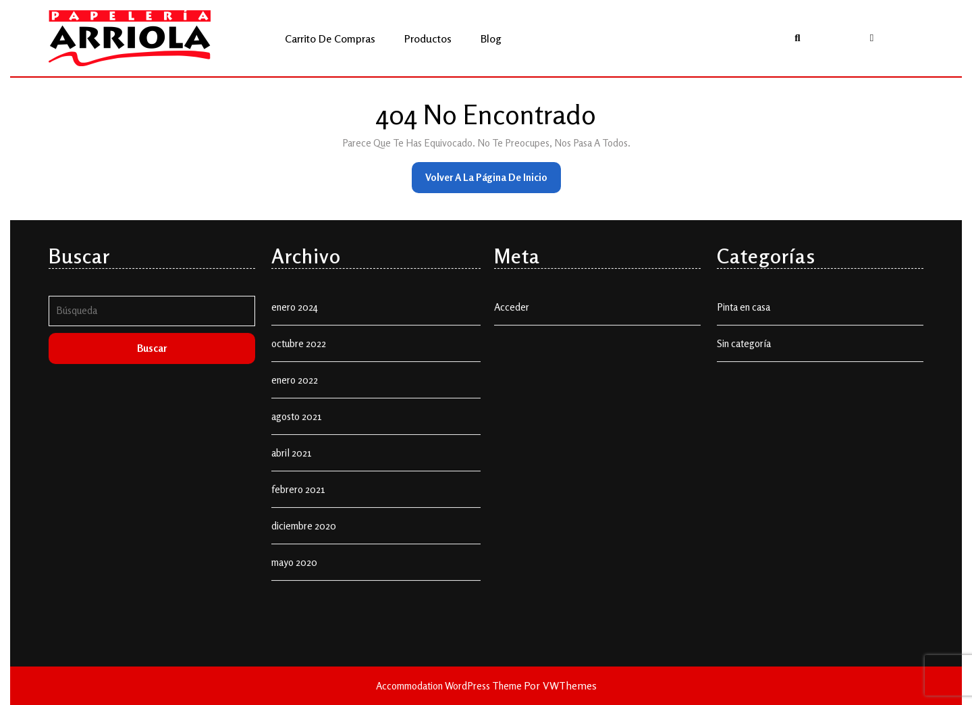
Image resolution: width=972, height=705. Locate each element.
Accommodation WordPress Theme (450, 685)
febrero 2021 (298, 502)
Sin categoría (744, 356)
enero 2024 (294, 320)
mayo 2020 (294, 575)
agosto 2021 (296, 429)
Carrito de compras (330, 38)
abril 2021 (291, 466)
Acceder (511, 320)
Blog (491, 38)
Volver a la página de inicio (493, 181)
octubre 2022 (298, 356)
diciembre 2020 (303, 539)
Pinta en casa (743, 320)
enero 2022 (294, 393)
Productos (428, 38)
